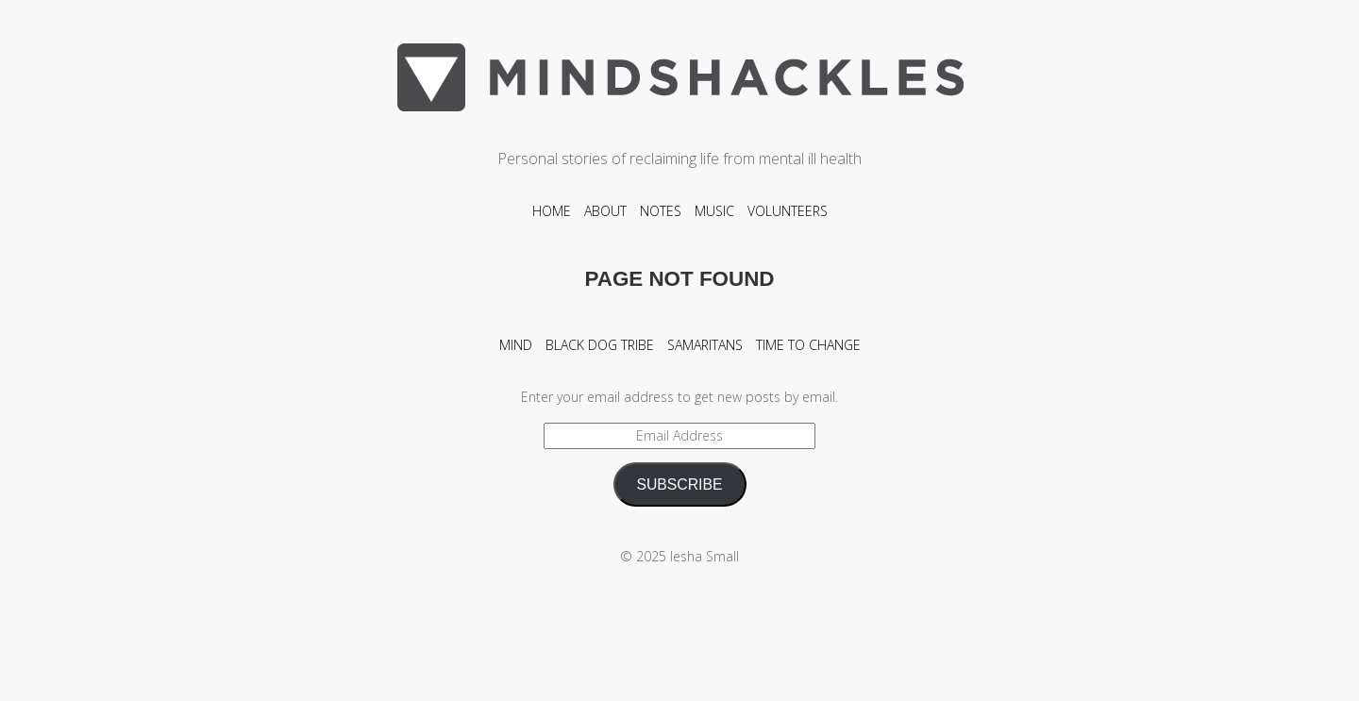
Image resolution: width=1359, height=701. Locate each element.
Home (551, 211)
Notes (660, 211)
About (605, 211)
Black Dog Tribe (599, 345)
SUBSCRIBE (679, 484)
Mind (515, 345)
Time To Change (808, 345)
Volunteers (787, 211)
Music (714, 211)
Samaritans (705, 345)
